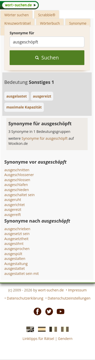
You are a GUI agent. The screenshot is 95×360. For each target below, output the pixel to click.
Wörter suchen (16, 14)
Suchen (47, 57)
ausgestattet (14, 268)
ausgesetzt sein (17, 233)
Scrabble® (46, 14)
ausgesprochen (17, 248)
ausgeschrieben (17, 228)
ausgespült (13, 253)
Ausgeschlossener (19, 174)
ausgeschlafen (16, 184)
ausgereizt (12, 209)
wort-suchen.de (51, 290)
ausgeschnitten (16, 169)
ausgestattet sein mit (21, 273)
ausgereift (12, 214)
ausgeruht (12, 199)
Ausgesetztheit (16, 238)
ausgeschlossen (17, 179)
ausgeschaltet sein (19, 194)
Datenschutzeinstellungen (69, 298)
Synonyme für (22, 32)
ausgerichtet (14, 204)
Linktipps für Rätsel (38, 338)
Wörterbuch (50, 23)
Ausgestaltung (16, 263)
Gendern (65, 338)
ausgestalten (14, 258)
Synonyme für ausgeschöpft (45, 138)
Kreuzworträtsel (17, 23)
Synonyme (77, 23)
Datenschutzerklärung (25, 298)
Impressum (77, 290)
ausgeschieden (16, 189)
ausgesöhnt (14, 243)
